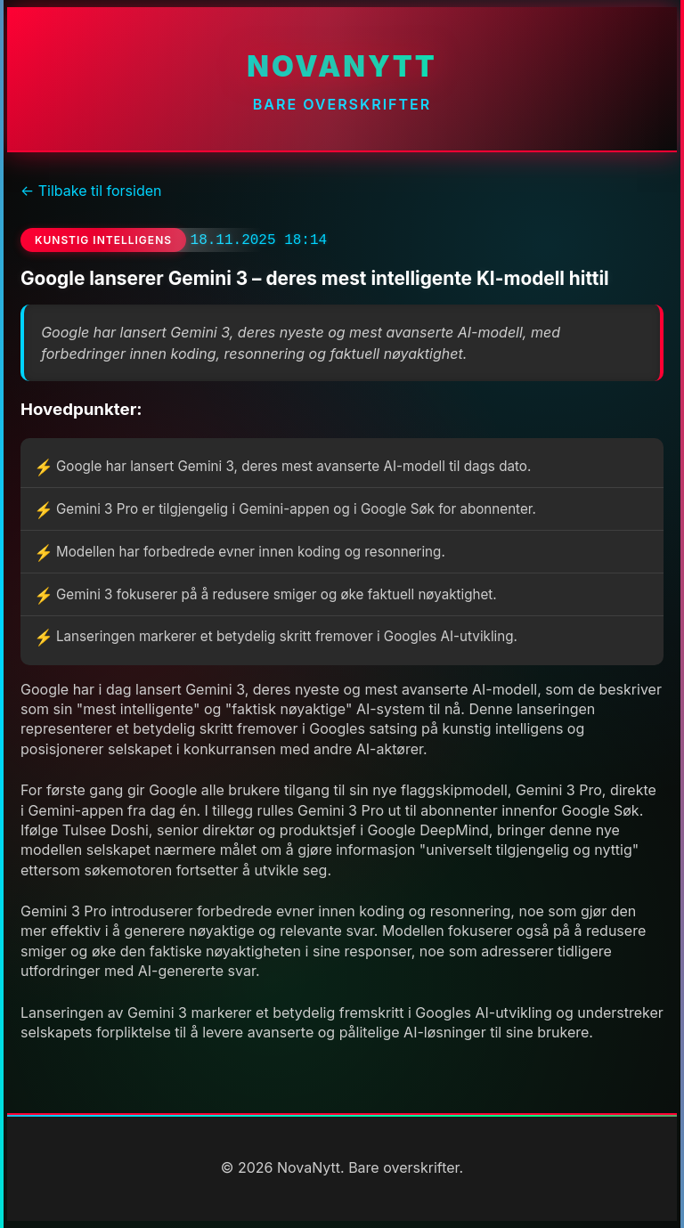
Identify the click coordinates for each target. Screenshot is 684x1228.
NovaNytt (341, 66)
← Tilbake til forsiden (90, 190)
